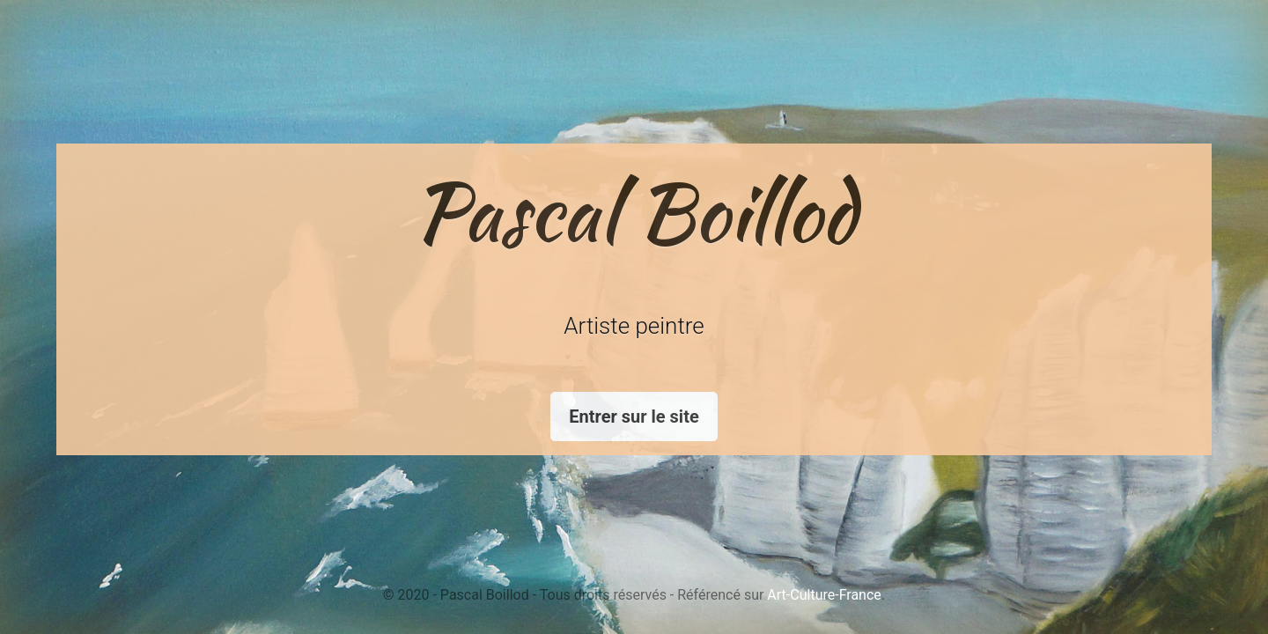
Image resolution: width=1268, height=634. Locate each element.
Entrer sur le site (633, 416)
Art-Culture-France (824, 594)
